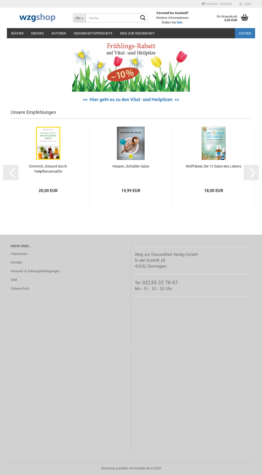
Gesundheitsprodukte (93, 33)
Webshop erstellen (114, 468)
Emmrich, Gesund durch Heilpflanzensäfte (48, 168)
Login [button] (245, 4)
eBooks (37, 33)
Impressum (19, 254)
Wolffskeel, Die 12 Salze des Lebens (213, 166)
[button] (10, 172)
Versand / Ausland (217, 4)
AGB (14, 280)
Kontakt (16, 262)
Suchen (245, 33)
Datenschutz (20, 288)
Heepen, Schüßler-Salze (130, 166)
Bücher (17, 33)
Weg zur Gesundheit (137, 33)
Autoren (58, 33)
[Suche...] (79, 17)
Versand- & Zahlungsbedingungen (35, 271)
